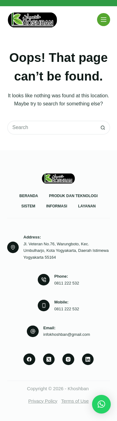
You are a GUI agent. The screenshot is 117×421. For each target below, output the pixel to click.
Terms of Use (75, 401)
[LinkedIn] (88, 359)
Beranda (28, 196)
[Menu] (103, 19)
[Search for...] (51, 128)
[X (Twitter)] (49, 359)
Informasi (56, 206)
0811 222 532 (66, 283)
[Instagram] (68, 359)
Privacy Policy (42, 401)
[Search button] (103, 128)
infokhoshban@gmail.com (66, 334)
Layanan (86, 206)
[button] (101, 404)
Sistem (28, 206)
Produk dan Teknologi (73, 196)
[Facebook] (29, 359)
